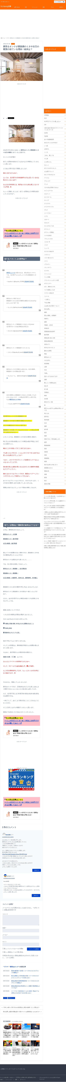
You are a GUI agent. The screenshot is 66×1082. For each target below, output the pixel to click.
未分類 (46, 398)
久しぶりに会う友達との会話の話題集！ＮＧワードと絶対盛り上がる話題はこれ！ (55, 507)
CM (45, 124)
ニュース (46, 248)
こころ (46, 152)
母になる (46, 413)
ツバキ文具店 (47, 235)
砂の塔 (46, 429)
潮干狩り (46, 416)
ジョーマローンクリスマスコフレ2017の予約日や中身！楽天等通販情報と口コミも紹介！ (55, 523)
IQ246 (46, 136)
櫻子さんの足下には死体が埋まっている (54, 409)
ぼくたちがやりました (50, 168)
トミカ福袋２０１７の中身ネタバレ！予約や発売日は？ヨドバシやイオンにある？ (55, 529)
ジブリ (46, 216)
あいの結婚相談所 (49, 139)
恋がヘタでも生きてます (50, 376)
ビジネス (46, 270)
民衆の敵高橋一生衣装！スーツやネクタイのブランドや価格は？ (25, 972)
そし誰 (46, 158)
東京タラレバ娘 (48, 402)
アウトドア (47, 181)
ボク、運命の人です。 (50, 286)
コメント (5, 914)
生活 (45, 423)
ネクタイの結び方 (49, 251)
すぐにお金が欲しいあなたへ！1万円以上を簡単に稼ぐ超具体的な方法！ (18, 1077)
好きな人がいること (49, 347)
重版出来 (46, 471)
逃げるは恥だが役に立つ (50, 464)
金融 (45, 474)
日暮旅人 (46, 392)
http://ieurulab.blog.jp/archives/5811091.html (14, 854)
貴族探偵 (46, 458)
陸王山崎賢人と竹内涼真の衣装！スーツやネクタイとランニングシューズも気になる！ (25, 977)
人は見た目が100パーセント (52, 306)
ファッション (35, 7)
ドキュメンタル (48, 238)
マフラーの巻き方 (49, 293)
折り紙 (46, 389)
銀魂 (45, 477)
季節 (45, 354)
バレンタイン (47, 267)
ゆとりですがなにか (49, 174)
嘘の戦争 (46, 334)
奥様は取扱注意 (48, 341)
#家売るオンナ (13, 399)
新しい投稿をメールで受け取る (13, 952)
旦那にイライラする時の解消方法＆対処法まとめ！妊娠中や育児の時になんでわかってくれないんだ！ (55, 536)
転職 (45, 461)
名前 (4, 928)
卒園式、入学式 (48, 325)
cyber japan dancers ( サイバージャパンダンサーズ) (53, 128)
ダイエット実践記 (49, 232)
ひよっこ (46, 165)
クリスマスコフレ (49, 206)
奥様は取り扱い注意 (49, 338)
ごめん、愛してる (49, 155)
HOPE (46, 133)
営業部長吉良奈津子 (49, 331)
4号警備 (46, 115)
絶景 (45, 442)
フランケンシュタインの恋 (51, 280)
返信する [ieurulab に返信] (36, 870)
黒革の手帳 (47, 484)
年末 (45, 370)
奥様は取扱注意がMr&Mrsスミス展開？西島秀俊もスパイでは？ (25, 987)
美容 (26, 7)
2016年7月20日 (29, 281)
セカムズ (46, 222)
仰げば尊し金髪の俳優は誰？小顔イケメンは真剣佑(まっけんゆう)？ (21, 1011)
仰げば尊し (47, 309)
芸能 (45, 455)
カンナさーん (47, 197)
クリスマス (47, 203)
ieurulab (8, 835)
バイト (46, 261)
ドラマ (7, 38)
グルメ (52, 7)
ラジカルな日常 (5, 6)
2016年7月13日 (25, 404)
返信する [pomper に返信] (36, 895)
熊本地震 (46, 419)
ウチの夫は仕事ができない (51, 187)
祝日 (45, 432)
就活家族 (46, 363)
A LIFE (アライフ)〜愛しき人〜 (52, 121)
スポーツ (46, 219)
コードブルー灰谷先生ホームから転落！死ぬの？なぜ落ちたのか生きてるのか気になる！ (25, 992)
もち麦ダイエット (49, 171)
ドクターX (47, 242)
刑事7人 (46, 318)
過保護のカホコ (48, 468)
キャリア (46, 200)
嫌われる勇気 (47, 350)
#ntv (19, 399)
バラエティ (47, 264)
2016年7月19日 (28, 352)
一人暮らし (47, 299)
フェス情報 (47, 277)
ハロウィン (47, 254)
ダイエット (47, 229)
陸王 (45, 480)
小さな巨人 (47, 360)
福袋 (45, 436)
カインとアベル (48, 190)
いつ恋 (46, 145)
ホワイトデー (47, 283)
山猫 (45, 366)
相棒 (45, 426)
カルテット (47, 194)
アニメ (46, 184)
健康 (45, 312)
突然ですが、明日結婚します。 (52, 439)
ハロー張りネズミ (49, 258)
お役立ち (61, 7)
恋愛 (44, 7)
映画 (45, 395)
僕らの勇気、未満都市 (50, 315)
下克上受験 (47, 302)
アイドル (46, 178)
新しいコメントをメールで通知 (13, 949)
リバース (46, 296)
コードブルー (47, 213)
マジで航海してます (49, 290)
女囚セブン (47, 344)
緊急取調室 (47, 445)
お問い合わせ (17, 7)
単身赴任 (46, 328)
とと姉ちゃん (47, 161)
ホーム (3, 38)
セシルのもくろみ (49, 226)
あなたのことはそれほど (50, 142)
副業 (45, 322)
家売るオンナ (14, 967)
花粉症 (46, 452)
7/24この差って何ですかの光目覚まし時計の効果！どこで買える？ (21, 1007)
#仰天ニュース (11, 272)
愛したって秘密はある (50, 382)
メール (4, 935)
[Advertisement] (33, 23)
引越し (46, 373)
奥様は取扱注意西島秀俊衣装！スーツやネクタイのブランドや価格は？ (25, 982)
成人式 (46, 386)
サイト (4, 942)
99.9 (45, 118)
